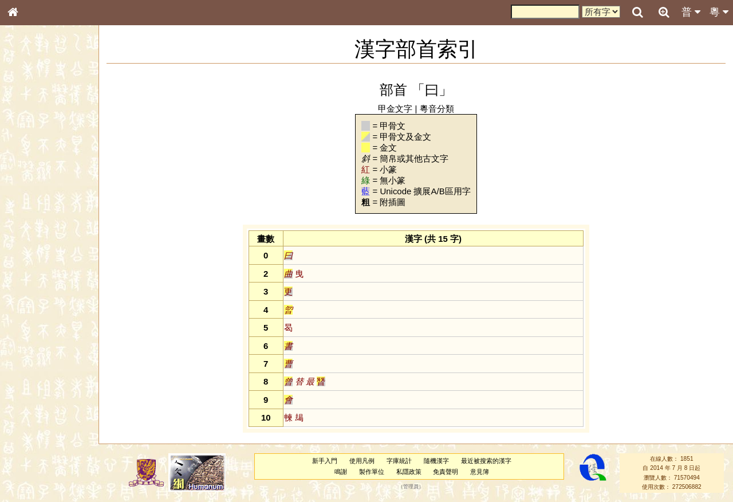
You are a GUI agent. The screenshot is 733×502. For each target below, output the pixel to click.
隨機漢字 (436, 460)
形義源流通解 (35, 198)
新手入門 (324, 460)
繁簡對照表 (31, 393)
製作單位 (371, 471)
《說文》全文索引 (41, 360)
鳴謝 (340, 471)
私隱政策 (408, 471)
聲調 (54, 307)
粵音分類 (437, 108)
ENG (50, 126)
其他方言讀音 (35, 329)
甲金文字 (395, 108)
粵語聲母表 (31, 239)
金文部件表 (31, 187)
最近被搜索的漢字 (486, 460)
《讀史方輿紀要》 (41, 371)
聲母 (23, 307)
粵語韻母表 (31, 250)
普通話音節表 (35, 318)
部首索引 (28, 154)
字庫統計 (399, 460)
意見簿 (479, 471)
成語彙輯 (28, 382)
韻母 (39, 307)
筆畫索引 (28, 164)
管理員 (411, 487)
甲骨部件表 (31, 175)
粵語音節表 (31, 228)
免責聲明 (445, 471)
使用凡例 (362, 460)
